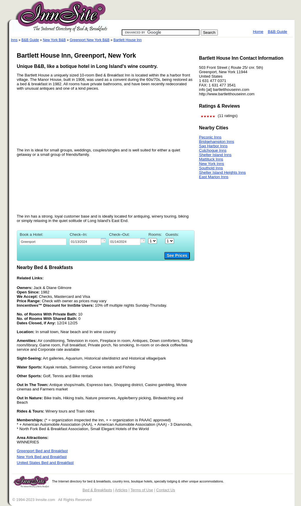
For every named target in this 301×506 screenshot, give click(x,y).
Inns (14, 40)
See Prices (177, 255)
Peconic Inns (210, 137)
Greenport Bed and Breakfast (42, 451)
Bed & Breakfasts (97, 490)
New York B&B (54, 40)
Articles (121, 490)
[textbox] (42, 241)
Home (258, 31)
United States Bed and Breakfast (45, 462)
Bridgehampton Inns (216, 141)
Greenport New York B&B (89, 40)
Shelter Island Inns (215, 155)
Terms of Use (142, 490)
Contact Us (165, 490)
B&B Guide (277, 31)
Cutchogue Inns (212, 150)
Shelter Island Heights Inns (222, 172)
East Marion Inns (213, 177)
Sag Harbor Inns (213, 146)
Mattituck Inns (211, 159)
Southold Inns (211, 168)
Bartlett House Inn (127, 40)
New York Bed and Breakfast (42, 457)
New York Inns (211, 163)
